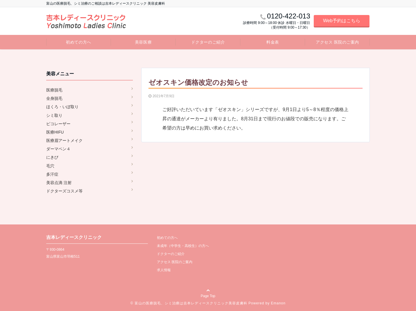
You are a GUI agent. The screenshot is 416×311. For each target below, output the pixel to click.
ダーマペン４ (58, 149)
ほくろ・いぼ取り (62, 106)
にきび (52, 157)
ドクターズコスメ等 (64, 191)
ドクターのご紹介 (208, 42)
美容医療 (143, 42)
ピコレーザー (58, 123)
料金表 (272, 42)
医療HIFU (55, 132)
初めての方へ (78, 42)
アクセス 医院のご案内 (337, 42)
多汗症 (52, 174)
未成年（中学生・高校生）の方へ (183, 246)
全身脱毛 (54, 98)
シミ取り (54, 115)
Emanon (278, 303)
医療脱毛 (54, 90)
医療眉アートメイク (64, 140)
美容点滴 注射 (59, 182)
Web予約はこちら (341, 20)
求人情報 (164, 270)
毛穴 (50, 166)
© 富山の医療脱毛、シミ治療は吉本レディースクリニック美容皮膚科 (189, 303)
